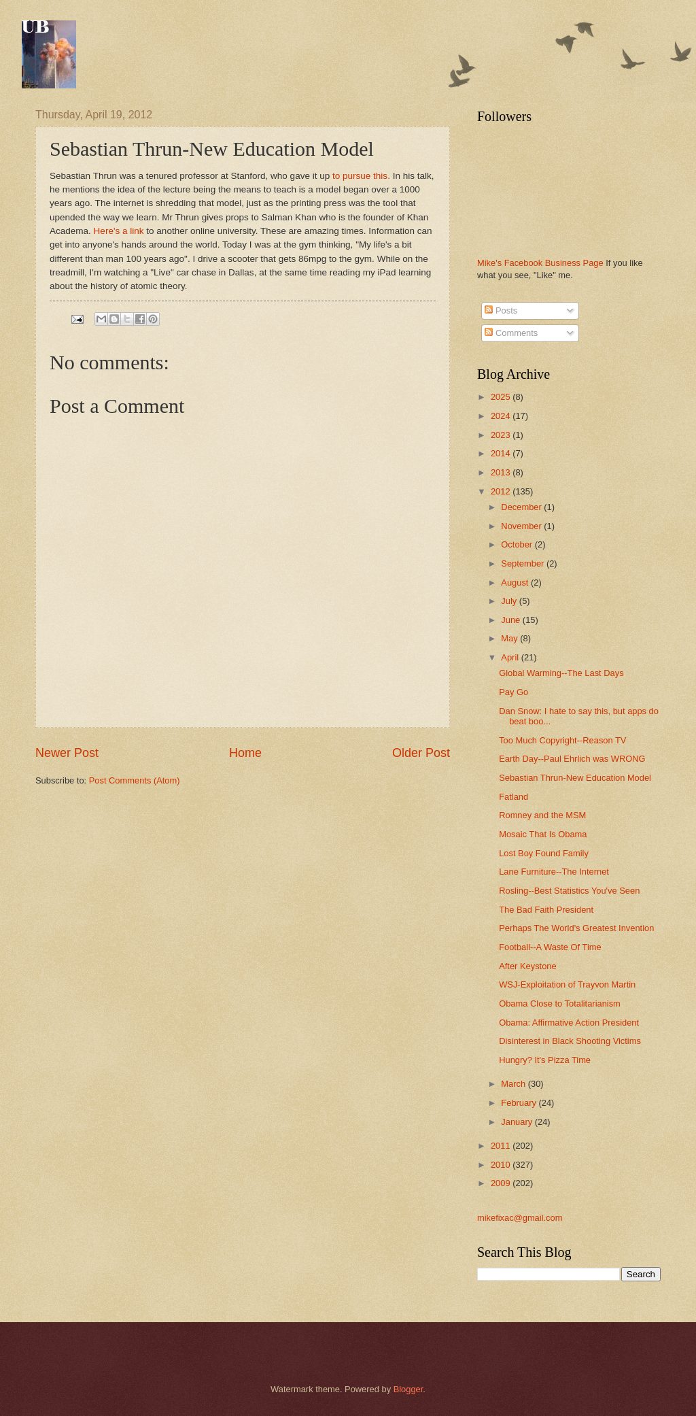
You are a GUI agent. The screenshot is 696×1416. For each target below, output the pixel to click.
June (512, 620)
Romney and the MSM (542, 815)
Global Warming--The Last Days (561, 673)
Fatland (513, 797)
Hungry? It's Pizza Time (545, 1060)
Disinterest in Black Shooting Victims (570, 1041)
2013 (501, 472)
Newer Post (67, 753)
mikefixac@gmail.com (519, 1218)
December (522, 507)
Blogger (408, 1389)
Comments (511, 333)
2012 (501, 491)
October (517, 544)
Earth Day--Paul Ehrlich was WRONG (572, 759)
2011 (501, 1146)
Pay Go (513, 692)
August (516, 582)
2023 (501, 435)
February (519, 1103)
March (514, 1084)
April (511, 657)
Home (245, 753)
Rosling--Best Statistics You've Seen (569, 891)
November (522, 526)
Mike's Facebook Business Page (540, 263)
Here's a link (119, 231)
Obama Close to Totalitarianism (560, 1003)
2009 (501, 1183)
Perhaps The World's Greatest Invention (576, 928)
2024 (501, 416)
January (517, 1122)
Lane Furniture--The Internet (554, 871)
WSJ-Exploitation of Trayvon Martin (567, 984)
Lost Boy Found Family (544, 853)
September (523, 563)
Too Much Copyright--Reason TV (562, 740)
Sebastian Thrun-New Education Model (575, 778)
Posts (501, 310)
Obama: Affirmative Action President (569, 1022)
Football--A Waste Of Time (550, 947)
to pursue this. (360, 176)
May (510, 638)
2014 (501, 453)
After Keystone (527, 966)
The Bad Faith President (546, 910)
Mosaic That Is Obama (543, 834)
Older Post (421, 753)
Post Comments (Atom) (134, 780)
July (510, 601)
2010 (501, 1165)
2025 (501, 397)
